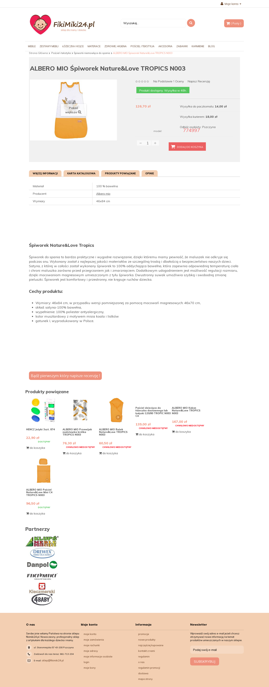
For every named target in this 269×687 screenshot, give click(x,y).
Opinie (149, 173)
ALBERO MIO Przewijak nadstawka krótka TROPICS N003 (77, 432)
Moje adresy (91, 650)
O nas (141, 662)
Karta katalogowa (81, 173)
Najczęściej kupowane (150, 645)
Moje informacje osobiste (98, 656)
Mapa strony (145, 678)
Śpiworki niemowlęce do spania (92, 52)
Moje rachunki (92, 645)
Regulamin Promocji (149, 667)
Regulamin (144, 656)
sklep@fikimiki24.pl (53, 660)
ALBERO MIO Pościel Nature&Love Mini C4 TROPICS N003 (39, 492)
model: (158, 131)
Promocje (143, 634)
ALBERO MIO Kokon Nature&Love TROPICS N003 (186, 410)
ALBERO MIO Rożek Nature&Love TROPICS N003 (113, 432)
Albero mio (103, 193)
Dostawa (143, 673)
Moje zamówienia (94, 639)
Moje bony (90, 667)
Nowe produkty (146, 639)
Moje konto (231, 4)
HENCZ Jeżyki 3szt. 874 (40, 429)
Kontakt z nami (146, 650)
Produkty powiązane (120, 173)
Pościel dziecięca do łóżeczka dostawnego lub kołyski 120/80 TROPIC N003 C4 (153, 411)
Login (86, 662)
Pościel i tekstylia (61, 52)
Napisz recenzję (199, 81)
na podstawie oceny (168, 81)
